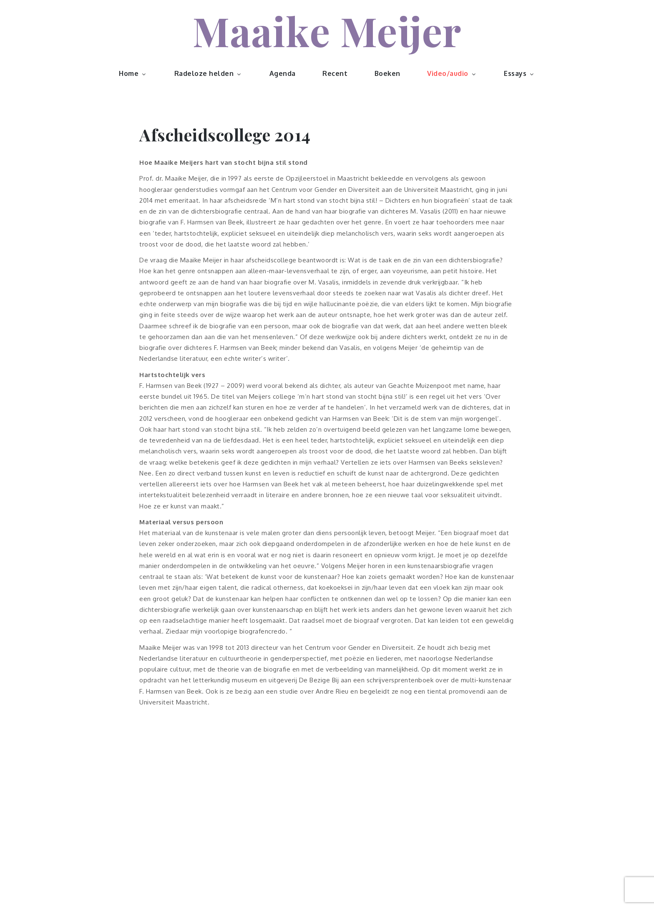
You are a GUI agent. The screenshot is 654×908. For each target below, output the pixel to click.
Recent (334, 73)
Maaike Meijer (327, 30)
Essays (519, 73)
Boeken (387, 73)
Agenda (282, 73)
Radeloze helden (208, 73)
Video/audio (452, 73)
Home (133, 73)
